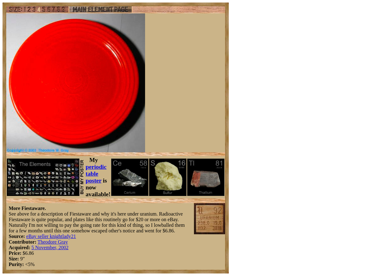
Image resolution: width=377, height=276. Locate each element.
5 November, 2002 (49, 247)
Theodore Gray (53, 242)
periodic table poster (96, 174)
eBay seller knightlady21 (51, 236)
